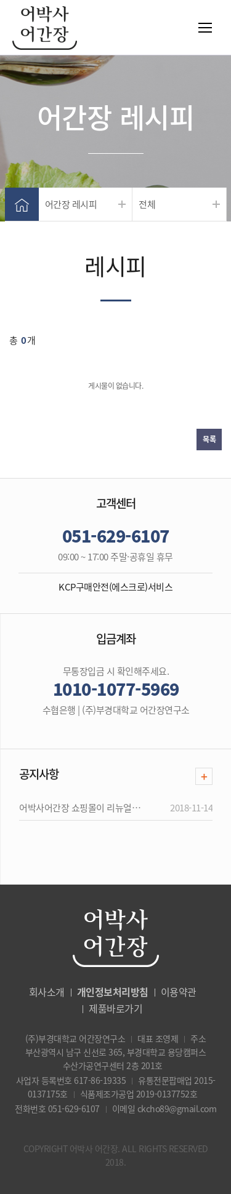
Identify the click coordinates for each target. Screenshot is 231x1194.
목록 (209, 439)
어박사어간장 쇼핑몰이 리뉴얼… (79, 808)
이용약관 (179, 991)
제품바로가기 (115, 1008)
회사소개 (47, 991)
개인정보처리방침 (112, 991)
